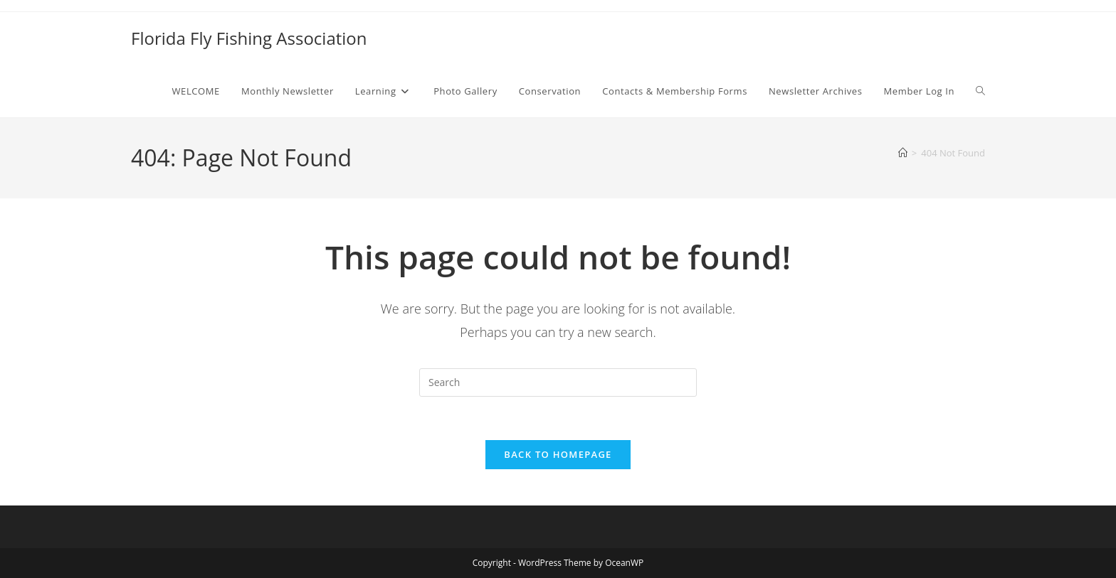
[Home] (902, 152)
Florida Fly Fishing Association (249, 38)
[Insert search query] (558, 382)
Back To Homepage (557, 454)
